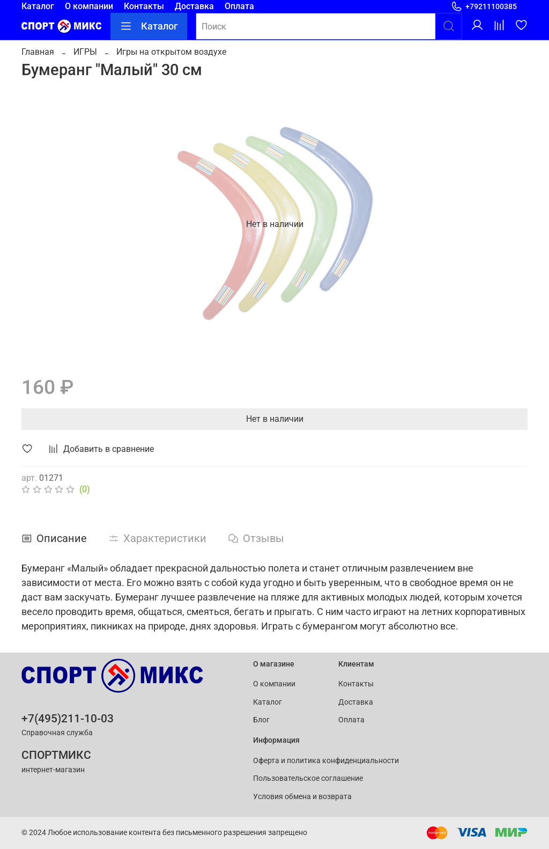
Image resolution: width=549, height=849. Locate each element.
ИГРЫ (85, 52)
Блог (261, 719)
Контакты (144, 6)
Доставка (194, 6)
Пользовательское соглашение (308, 778)
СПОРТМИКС (56, 755)
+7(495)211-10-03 (67, 718)
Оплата (239, 6)
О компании (89, 6)
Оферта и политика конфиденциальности (326, 760)
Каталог (37, 6)
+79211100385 (484, 6)
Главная (37, 52)
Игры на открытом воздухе (171, 52)
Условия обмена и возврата (302, 796)
